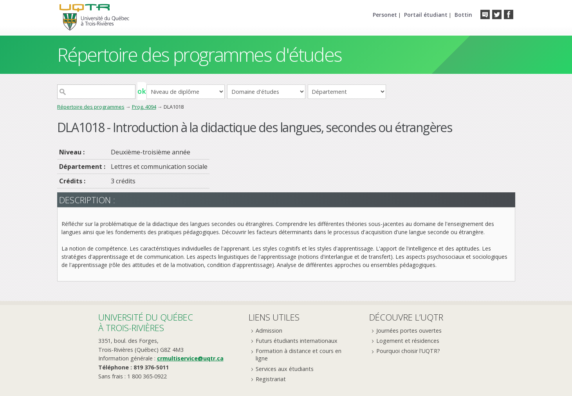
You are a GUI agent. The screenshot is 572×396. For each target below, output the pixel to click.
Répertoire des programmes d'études (199, 54)
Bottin (463, 14)
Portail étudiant (425, 14)
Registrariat (271, 379)
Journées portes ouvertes (409, 330)
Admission (269, 330)
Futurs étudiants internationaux (296, 340)
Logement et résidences (407, 340)
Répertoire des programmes (91, 106)
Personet (385, 14)
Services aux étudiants (285, 369)
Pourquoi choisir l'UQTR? (408, 351)
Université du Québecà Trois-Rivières (145, 322)
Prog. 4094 (144, 106)
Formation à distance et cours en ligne (298, 354)
